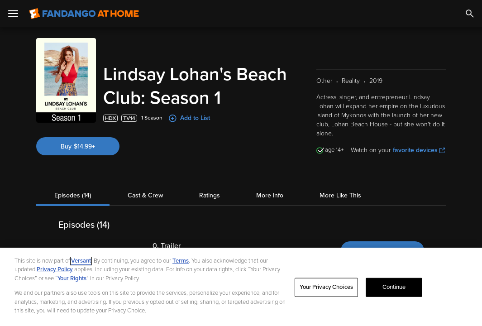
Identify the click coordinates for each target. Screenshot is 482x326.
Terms (180, 260)
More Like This (340, 195)
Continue (394, 287)
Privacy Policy (55, 269)
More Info (269, 195)
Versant (81, 260)
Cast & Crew (145, 195)
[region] (241, 287)
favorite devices (419, 150)
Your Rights (71, 278)
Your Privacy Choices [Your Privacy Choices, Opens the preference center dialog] (326, 287)
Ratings (209, 195)
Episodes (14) (72, 195)
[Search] (470, 14)
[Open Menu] (13, 13)
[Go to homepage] (84, 14)
